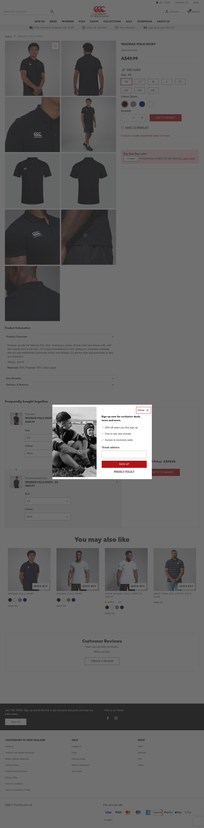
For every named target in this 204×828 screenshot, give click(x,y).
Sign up (124, 464)
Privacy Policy (124, 471)
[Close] (143, 410)
